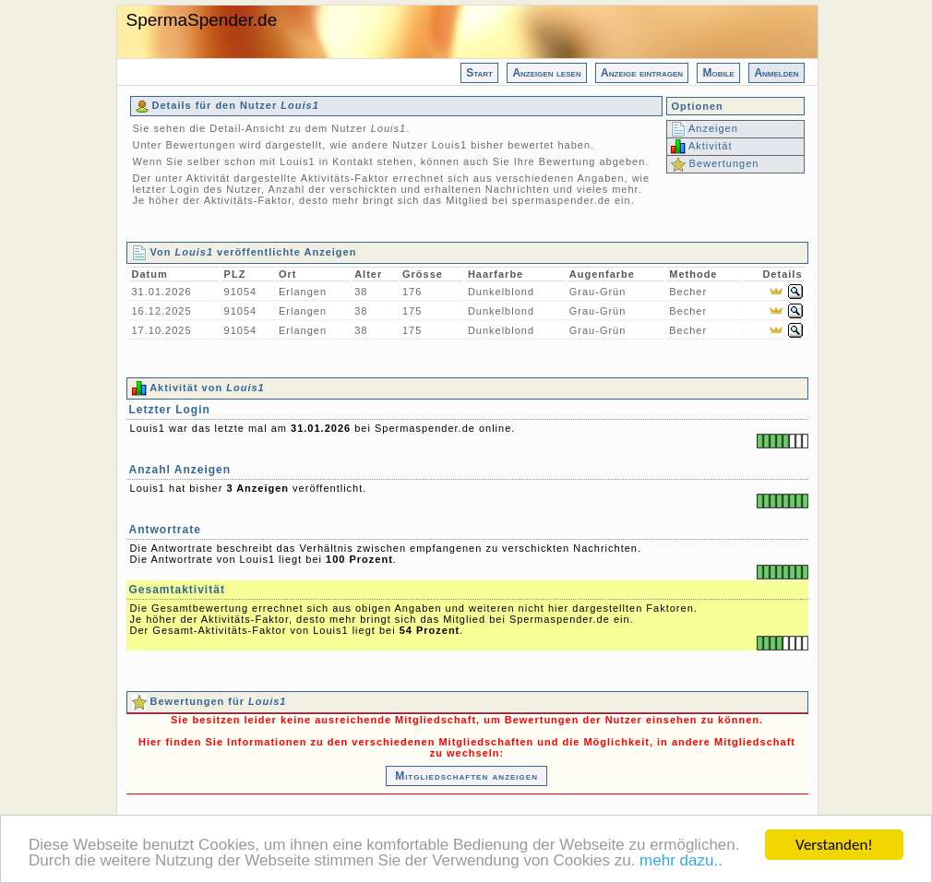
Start (479, 72)
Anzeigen (704, 128)
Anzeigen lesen (546, 72)
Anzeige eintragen (642, 72)
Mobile (718, 72)
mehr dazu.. (681, 861)
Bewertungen (715, 163)
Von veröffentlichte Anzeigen (244, 251)
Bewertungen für (209, 701)
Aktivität (702, 145)
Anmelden (776, 72)
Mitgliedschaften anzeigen (466, 776)
